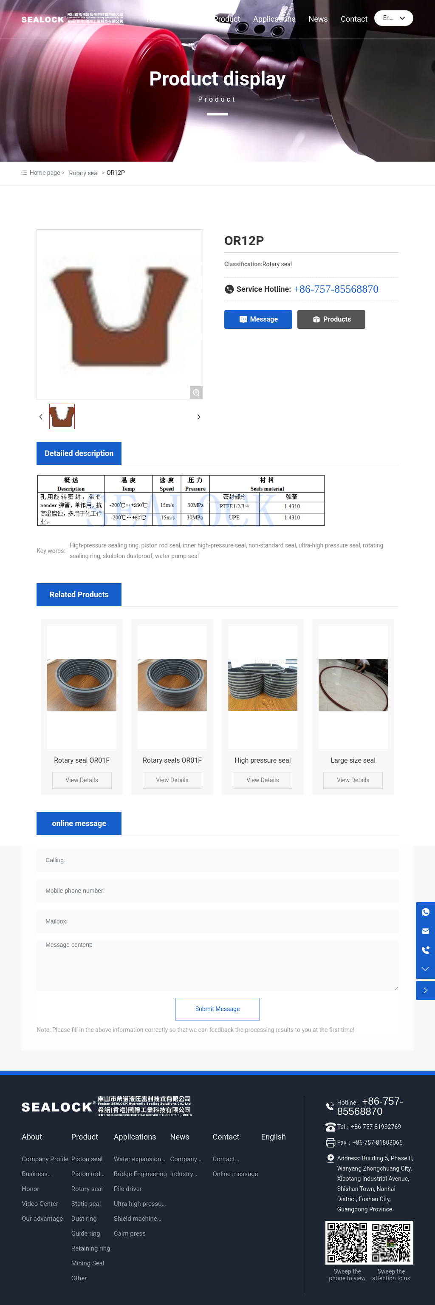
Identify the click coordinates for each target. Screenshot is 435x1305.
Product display (217, 78)
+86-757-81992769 (376, 1126)
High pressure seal (262, 760)
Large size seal (353, 760)
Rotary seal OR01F (82, 760)
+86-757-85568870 (336, 289)
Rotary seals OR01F (172, 760)
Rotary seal (84, 173)
